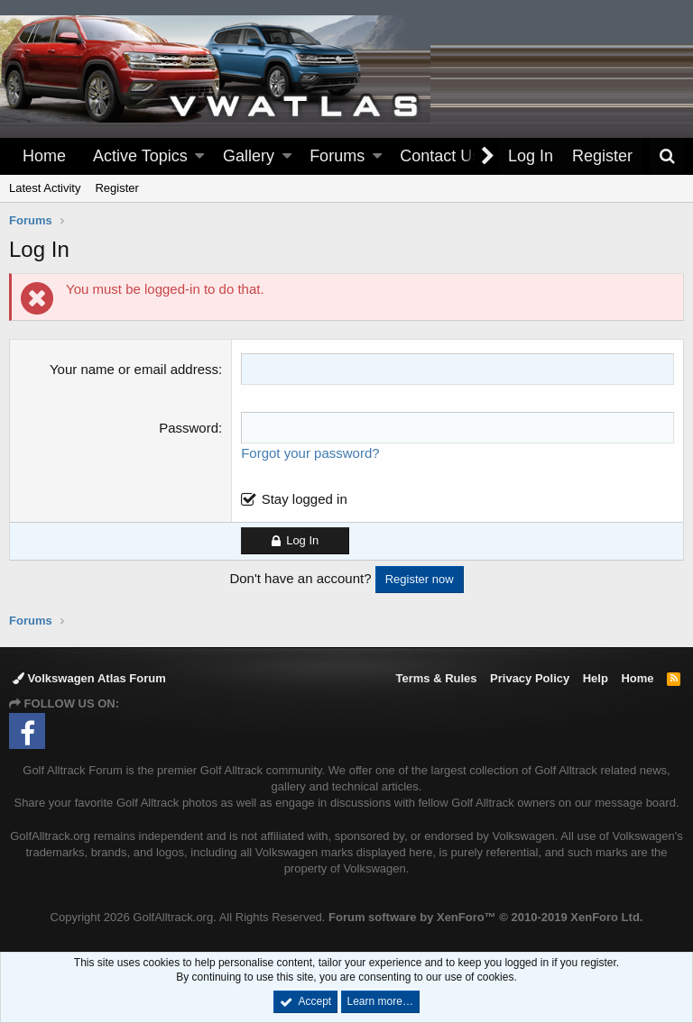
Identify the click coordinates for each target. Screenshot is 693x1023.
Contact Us (440, 156)
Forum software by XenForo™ (485, 917)
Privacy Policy (529, 678)
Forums (337, 156)
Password (188, 427)
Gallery (248, 156)
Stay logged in (304, 499)
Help (595, 678)
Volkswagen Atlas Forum (89, 678)
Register (116, 188)
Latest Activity (44, 188)
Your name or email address (134, 369)
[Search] (667, 156)
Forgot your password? (310, 453)
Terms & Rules (435, 678)
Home (44, 156)
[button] (199, 156)
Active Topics (140, 156)
